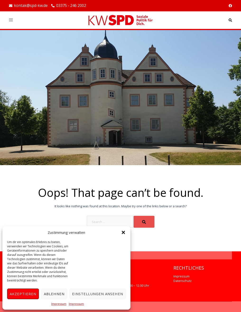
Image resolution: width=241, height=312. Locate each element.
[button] (123, 232)
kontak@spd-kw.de (28, 6)
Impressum (58, 304)
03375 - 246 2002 (68, 6)
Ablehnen (54, 293)
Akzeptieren (23, 293)
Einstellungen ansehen (97, 293)
